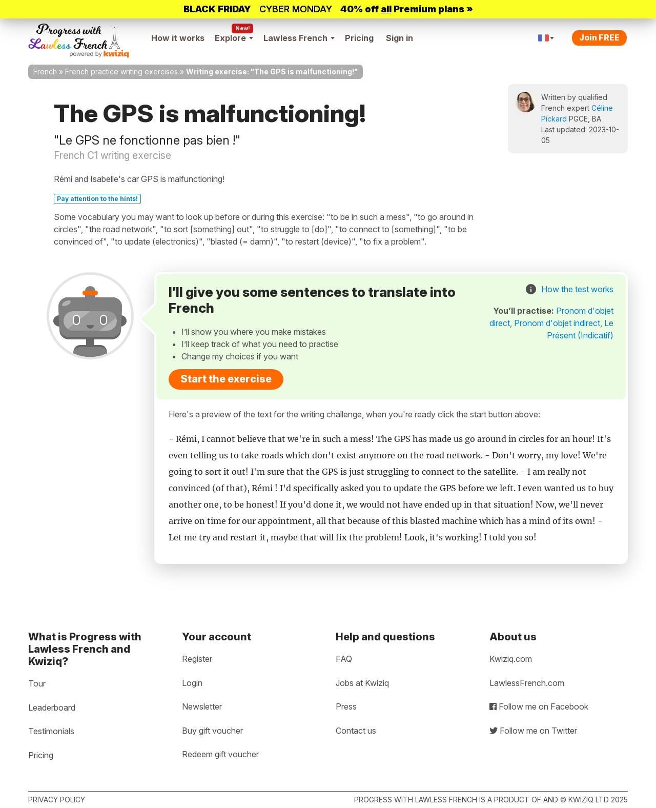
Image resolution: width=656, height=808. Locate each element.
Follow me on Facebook (538, 706)
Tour (37, 683)
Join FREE (599, 37)
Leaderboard (51, 707)
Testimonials (51, 731)
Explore (234, 38)
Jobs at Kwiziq (362, 683)
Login (192, 683)
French (45, 71)
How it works (177, 38)
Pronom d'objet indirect (557, 323)
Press (346, 706)
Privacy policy (56, 799)
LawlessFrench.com (526, 683)
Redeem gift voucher (220, 754)
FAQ (344, 659)
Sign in (399, 38)
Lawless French (299, 38)
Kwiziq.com (510, 659)
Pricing (359, 38)
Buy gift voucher (212, 730)
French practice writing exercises (121, 71)
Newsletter (202, 706)
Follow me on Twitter (533, 730)
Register (197, 659)
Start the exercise (226, 379)
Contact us (356, 730)
